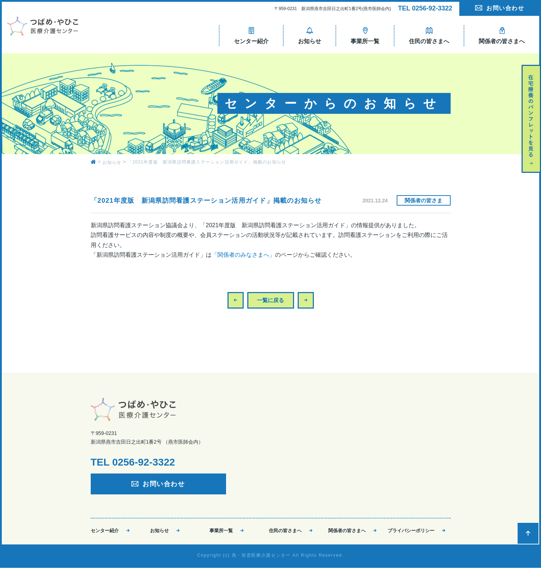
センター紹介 (105, 531)
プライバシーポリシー (411, 531)
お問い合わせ (505, 8)
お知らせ (159, 531)
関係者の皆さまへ (347, 531)
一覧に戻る (270, 300)
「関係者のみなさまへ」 (243, 255)
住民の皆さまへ (285, 531)
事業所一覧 (221, 531)
